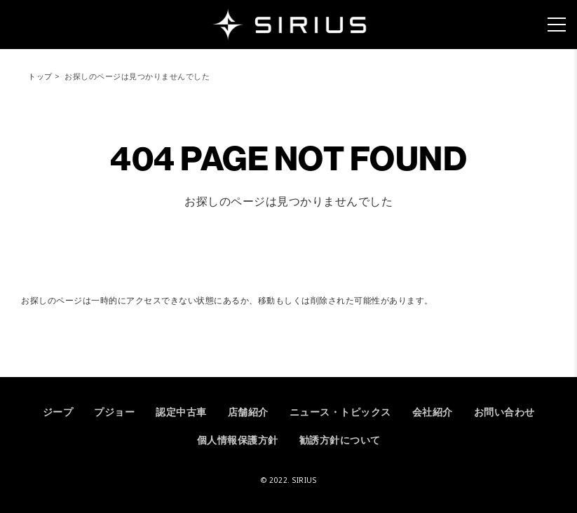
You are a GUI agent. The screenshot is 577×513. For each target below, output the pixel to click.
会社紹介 (432, 411)
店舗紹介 (248, 411)
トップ (40, 76)
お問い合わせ (504, 411)
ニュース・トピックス (340, 411)
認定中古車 (181, 411)
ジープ (58, 411)
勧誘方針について (340, 439)
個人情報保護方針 (237, 439)
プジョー (114, 411)
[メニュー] (556, 24)
